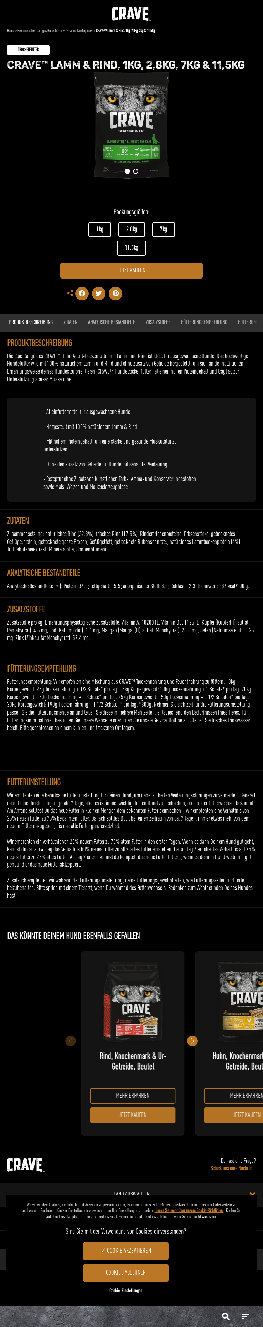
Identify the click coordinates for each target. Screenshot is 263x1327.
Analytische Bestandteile (111, 323)
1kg (99, 229)
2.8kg (131, 229)
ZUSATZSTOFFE (158, 323)
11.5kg (131, 248)
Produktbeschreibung (31, 323)
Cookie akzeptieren (129, 1251)
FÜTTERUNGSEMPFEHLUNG (204, 323)
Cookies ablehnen (126, 1273)
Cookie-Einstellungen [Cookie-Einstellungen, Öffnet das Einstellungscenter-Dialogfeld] (126, 1290)
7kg (163, 229)
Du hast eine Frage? (233, 1165)
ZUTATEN (70, 323)
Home (10, 31)
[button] (127, 171)
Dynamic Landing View (79, 31)
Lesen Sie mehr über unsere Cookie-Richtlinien (189, 1210)
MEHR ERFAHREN (134, 1096)
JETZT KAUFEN (131, 270)
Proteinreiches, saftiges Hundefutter (39, 31)
